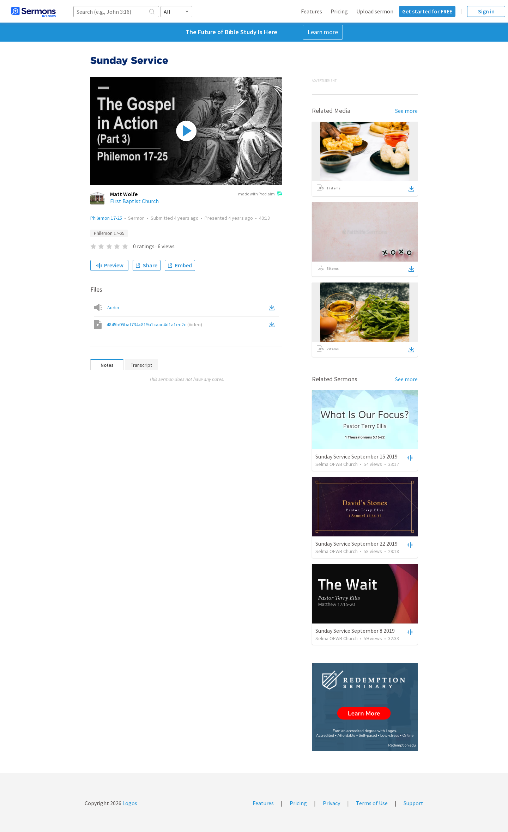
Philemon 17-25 (106, 218)
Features (311, 11)
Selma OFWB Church (336, 464)
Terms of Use (372, 803)
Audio (113, 307)
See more (406, 110)
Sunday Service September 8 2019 (355, 630)
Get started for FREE (427, 11)
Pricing (339, 11)
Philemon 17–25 (109, 233)
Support (413, 803)
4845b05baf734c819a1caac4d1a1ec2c (154, 324)
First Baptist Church (134, 201)
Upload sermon (374, 11)
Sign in (486, 11)
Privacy (331, 803)
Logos (129, 803)
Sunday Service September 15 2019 (356, 456)
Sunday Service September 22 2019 (356, 543)
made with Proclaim (260, 194)
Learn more (323, 32)
